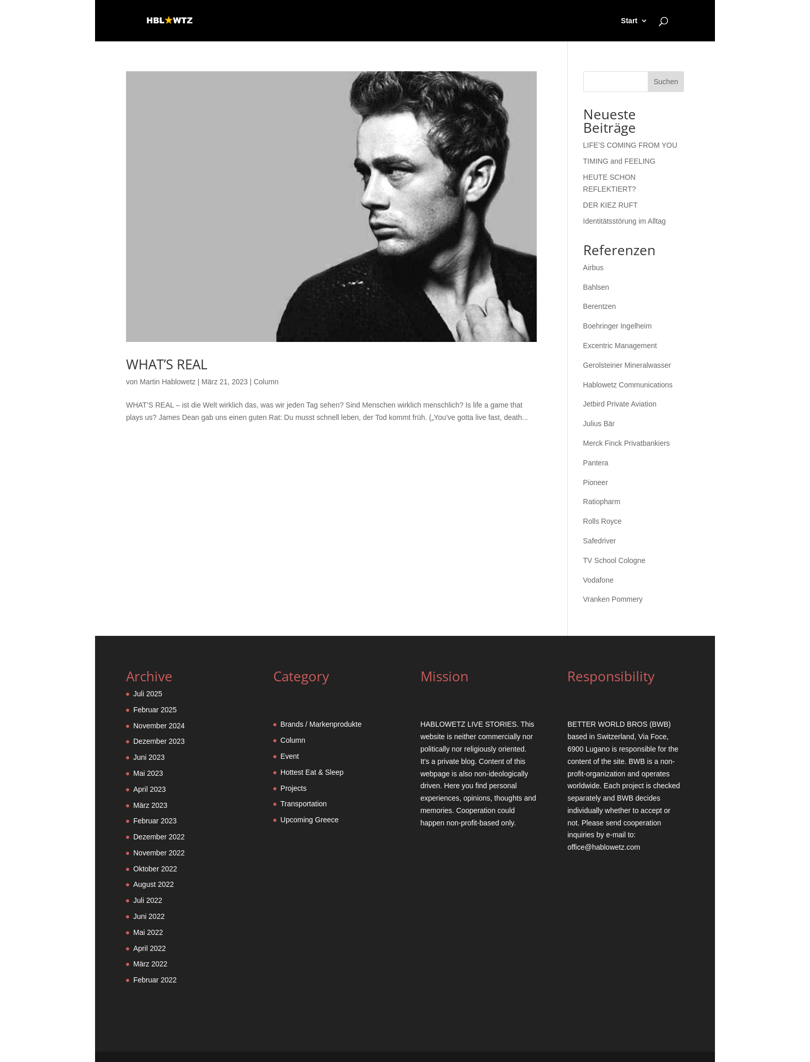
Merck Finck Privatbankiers (626, 443)
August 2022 (153, 884)
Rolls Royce (602, 521)
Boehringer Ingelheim (617, 326)
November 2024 (159, 726)
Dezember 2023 (159, 741)
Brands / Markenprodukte (321, 724)
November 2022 (159, 853)
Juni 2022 (149, 916)
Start (629, 21)
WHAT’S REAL (167, 364)
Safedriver (599, 541)
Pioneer (595, 482)
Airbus (593, 267)
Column (266, 382)
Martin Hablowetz (167, 382)
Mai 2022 (148, 932)
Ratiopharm (601, 501)
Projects (294, 788)
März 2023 (150, 805)
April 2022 (149, 948)
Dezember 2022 (159, 837)
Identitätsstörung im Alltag (624, 221)
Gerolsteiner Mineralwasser (627, 365)
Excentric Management (620, 345)
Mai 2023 (148, 773)
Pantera (596, 463)
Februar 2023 (155, 821)
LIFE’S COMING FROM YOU (630, 145)
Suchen (665, 81)
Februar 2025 (155, 710)
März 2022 (150, 964)
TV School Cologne (614, 560)
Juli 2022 (147, 900)
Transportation (304, 804)
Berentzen (599, 306)
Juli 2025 (147, 694)
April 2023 (149, 789)
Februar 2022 (155, 980)
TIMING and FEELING (619, 161)
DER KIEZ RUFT (610, 205)
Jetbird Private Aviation (620, 404)
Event (290, 756)
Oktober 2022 (155, 869)
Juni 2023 (149, 757)
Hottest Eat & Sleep (312, 772)
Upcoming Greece (310, 820)
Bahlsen (596, 287)
